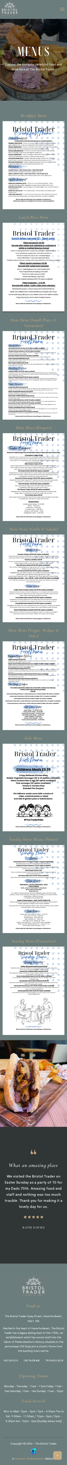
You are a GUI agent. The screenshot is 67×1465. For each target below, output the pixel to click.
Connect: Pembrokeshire (29, 1458)
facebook (11, 1360)
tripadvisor (54, 1360)
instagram (32, 1360)
